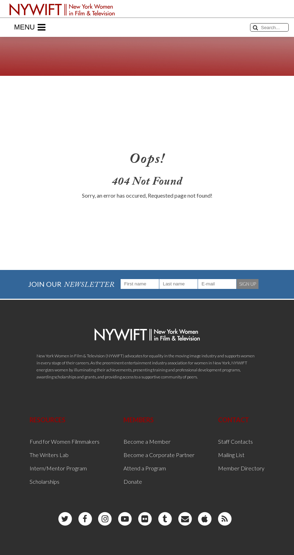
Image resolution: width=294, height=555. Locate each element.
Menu (29, 27)
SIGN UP (247, 284)
